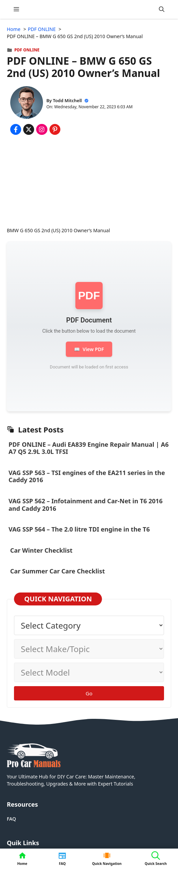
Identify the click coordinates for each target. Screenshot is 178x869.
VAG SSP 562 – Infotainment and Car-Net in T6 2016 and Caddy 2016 (86, 504)
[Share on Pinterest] (54, 129)
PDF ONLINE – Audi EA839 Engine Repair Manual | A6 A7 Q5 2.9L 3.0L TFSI (88, 448)
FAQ (11, 819)
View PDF (89, 349)
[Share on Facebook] (15, 129)
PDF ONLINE (27, 50)
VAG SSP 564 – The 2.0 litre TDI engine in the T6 (79, 529)
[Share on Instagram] (41, 129)
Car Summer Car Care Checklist (57, 571)
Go (89, 693)
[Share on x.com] (28, 129)
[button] (161, 9)
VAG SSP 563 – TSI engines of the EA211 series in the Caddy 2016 (87, 476)
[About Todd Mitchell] (26, 103)
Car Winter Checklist (41, 550)
